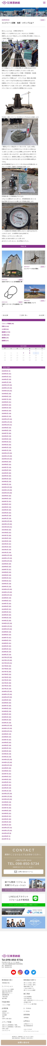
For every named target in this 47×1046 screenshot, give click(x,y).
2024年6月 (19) (6, 436)
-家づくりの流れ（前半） (30, 983)
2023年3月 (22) (6, 478)
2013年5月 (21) (6, 813)
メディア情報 (6, 1022)
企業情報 (5, 1008)
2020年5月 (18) (6, 575)
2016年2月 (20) (6, 720)
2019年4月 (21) (6, 612)
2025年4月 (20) (6, 407)
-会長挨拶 (4, 1011)
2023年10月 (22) (7, 459)
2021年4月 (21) (6, 544)
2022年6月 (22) (6, 504)
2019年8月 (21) (6, 600)
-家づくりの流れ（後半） (30, 984)
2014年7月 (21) (6, 773)
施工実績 (27, 993)
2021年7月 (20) (6, 535)
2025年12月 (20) (7, 385)
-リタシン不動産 (6, 1004)
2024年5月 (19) (6, 439)
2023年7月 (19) (6, 467)
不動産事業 (6, 1002)
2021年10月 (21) (7, 527)
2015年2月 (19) (6, 754)
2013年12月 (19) (7, 793)
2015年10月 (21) (7, 731)
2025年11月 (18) (7, 388)
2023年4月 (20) (6, 476)
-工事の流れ (5, 996)
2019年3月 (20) (6, 615)
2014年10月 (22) (7, 765)
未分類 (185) (5, 335)
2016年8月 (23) (6, 703)
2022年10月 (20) (7, 493)
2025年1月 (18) (6, 416)
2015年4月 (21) (6, 748)
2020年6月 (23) (6, 572)
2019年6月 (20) (6, 606)
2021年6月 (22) (6, 538)
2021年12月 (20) (7, 521)
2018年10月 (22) (7, 629)
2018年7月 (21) (6, 637)
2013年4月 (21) (6, 816)
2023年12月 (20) (7, 453)
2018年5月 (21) (6, 643)
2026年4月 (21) (6, 373)
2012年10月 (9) (6, 833)
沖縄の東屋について (30, 302)
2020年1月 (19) (6, 586)
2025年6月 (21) (6, 402)
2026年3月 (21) (6, 376)
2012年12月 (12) (7, 827)
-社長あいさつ (5, 1013)
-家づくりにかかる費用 (29, 990)
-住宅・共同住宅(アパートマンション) (33, 1000)
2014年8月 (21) (6, 771)
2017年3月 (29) (6, 683)
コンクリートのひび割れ (31, 268)
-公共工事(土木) (28, 998)
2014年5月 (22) (6, 779)
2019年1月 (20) (6, 620)
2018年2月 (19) (6, 651)
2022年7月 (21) (6, 501)
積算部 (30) (5, 337)
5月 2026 (23, 346)
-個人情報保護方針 (28, 1025)
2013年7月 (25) (6, 808)
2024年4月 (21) (6, 442)
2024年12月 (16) (7, 419)
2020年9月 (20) (6, 564)
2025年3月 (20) (6, 410)
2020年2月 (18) (6, 583)
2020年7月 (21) (6, 569)
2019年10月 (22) (7, 595)
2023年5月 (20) (6, 473)
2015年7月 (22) (6, 739)
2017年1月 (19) (6, 688)
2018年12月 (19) (7, 623)
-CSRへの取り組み (7, 1018)
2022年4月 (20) (6, 510)
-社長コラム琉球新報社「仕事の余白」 (12, 1026)
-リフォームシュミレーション (31, 1031)
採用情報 (27, 1014)
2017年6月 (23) (6, 674)
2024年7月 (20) (6, 433)
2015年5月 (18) (6, 745)
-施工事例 (4, 998)
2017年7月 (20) (6, 671)
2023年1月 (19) (6, 484)
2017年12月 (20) (7, 657)
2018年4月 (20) (6, 646)
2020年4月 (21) (6, 578)
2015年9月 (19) (6, 734)
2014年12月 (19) (7, 759)
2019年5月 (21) (6, 609)
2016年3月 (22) (6, 717)
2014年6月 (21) (6, 776)
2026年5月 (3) (6, 371)
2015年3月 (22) (6, 751)
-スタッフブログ (28, 1029)
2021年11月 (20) (7, 524)
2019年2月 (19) (6, 617)
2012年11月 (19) (7, 830)
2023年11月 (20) (7, 456)
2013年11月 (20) (7, 796)
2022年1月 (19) (6, 518)
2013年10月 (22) (7, 799)
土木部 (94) (5, 329)
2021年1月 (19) (6, 552)
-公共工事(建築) (28, 996)
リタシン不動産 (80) (8, 323)
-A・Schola (27, 1011)
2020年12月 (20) (7, 555)
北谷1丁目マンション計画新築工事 (12, 281)
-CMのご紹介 (5, 1028)
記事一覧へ (24, 315)
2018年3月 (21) (6, 649)
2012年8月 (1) (6, 836)
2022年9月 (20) (6, 495)
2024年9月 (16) (6, 427)
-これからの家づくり (29, 988)
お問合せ (27, 1021)
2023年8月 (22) (6, 464)
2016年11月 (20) (7, 694)
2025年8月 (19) (6, 396)
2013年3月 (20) (6, 819)
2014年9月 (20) (6, 768)
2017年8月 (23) (6, 668)
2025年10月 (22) (7, 390)
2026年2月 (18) (6, 379)
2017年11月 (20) (7, 660)
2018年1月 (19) (6, 654)
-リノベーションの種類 (8, 989)
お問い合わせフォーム (23, 872)
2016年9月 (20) (6, 700)
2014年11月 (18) (7, 762)
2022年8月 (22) (6, 498)
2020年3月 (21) (6, 581)
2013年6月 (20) (6, 810)
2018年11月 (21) (7, 626)
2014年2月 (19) (6, 788)
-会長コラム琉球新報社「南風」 (10, 1025)
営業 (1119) (5, 326)
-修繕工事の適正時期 (7, 991)
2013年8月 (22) (6, 805)
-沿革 (3, 1016)
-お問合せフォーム (28, 1024)
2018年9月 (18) (6, 632)
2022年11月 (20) (7, 490)
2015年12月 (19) (7, 725)
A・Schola (27, 1008)
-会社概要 (4, 1015)
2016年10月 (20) (7, 697)
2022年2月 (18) (6, 515)
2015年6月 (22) (6, 742)
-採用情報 (26, 1017)
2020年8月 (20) (6, 566)
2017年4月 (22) (6, 680)
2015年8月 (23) (6, 737)
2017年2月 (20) (6, 685)
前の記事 (5, 315)
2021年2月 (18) (6, 549)
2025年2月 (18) (6, 413)
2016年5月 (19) (6, 711)
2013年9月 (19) (6, 802)
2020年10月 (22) (7, 561)
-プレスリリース (6, 1030)
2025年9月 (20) (6, 393)
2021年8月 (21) (6, 532)
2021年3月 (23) (6, 547)
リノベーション (7, 986)
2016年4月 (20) (6, 714)
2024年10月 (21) (7, 425)
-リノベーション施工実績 (30, 1004)
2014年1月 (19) (6, 791)
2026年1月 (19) (6, 382)
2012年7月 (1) (6, 839)
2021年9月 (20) (6, 530)
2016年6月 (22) (6, 708)
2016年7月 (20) (6, 705)
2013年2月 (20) (6, 822)
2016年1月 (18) (6, 722)
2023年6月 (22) (6, 470)
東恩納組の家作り (30, 980)
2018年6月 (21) (6, 640)
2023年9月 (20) (6, 461)
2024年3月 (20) (6, 444)
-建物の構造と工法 (28, 986)
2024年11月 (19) (7, 422)
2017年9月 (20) (6, 666)
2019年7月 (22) (6, 603)
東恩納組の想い (7, 980)
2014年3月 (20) (6, 785)
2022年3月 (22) (6, 512)
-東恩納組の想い (6, 983)
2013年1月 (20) (6, 825)
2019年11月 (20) (7, 592)
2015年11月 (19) (7, 728)
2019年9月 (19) (6, 598)
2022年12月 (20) (7, 487)
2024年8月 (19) (6, 430)
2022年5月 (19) (6, 507)
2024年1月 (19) (6, 450)
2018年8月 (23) (6, 634)
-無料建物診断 (5, 994)
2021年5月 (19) (6, 541)
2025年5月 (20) (6, 405)
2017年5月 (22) (6, 677)
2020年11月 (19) (7, 558)
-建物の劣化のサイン (7, 993)
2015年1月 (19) (6, 756)
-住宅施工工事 (27, 1002)
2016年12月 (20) (7, 691)
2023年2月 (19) (6, 481)
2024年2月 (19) (6, 447)
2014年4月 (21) (6, 782)
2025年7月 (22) (6, 399)
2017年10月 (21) (7, 663)
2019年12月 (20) (7, 589)
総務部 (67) (5, 340)
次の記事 (41, 315)
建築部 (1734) (6, 332)
